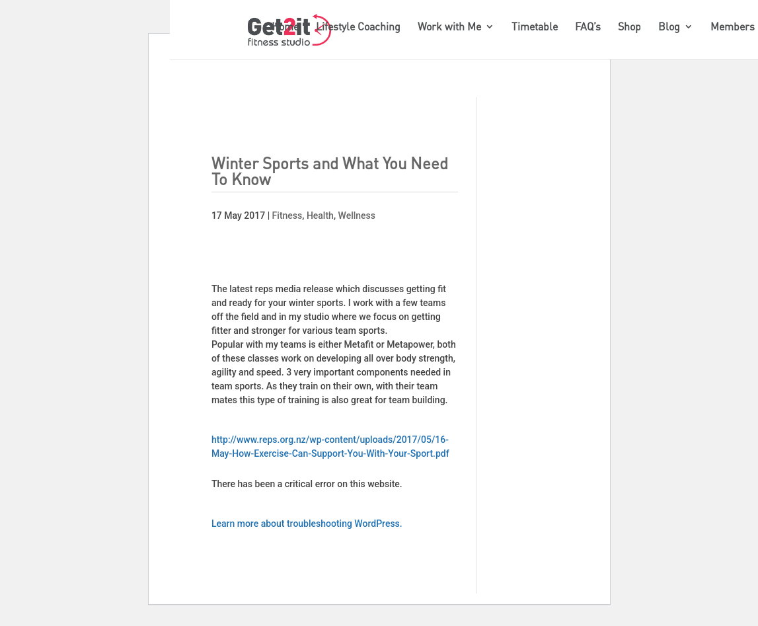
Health (320, 215)
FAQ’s (588, 27)
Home (285, 27)
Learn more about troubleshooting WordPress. (306, 523)
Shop (629, 27)
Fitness (287, 215)
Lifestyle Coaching (358, 27)
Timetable (535, 27)
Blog (669, 27)
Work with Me (449, 27)
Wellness (356, 215)
